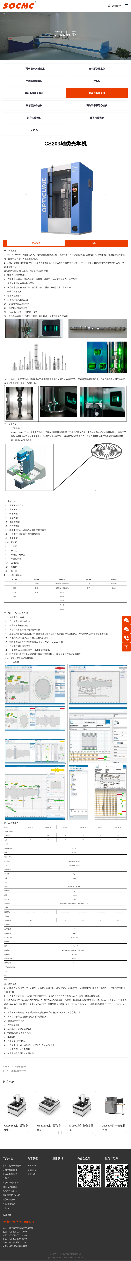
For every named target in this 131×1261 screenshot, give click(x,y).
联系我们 (8, 1214)
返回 (94, 243)
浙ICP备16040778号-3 (58, 1258)
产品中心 (8, 1158)
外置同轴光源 (97, 118)
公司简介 (32, 1165)
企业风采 (32, 1174)
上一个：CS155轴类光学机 (15, 1066)
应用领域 (57, 1158)
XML (72, 1258)
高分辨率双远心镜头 (96, 105)
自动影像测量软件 (34, 93)
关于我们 (33, 1158)
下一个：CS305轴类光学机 (15, 1071)
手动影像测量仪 (34, 81)
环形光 (34, 130)
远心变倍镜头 (34, 118)
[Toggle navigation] (125, 6)
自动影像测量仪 (97, 68)
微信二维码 (111, 1158)
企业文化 (32, 1170)
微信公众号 (83, 1158)
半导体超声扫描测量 (34, 68)
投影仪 (96, 81)
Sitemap (79, 1258)
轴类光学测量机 (97, 93)
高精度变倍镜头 (34, 105)
